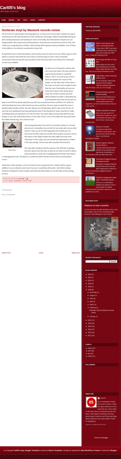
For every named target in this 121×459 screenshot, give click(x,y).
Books (11, 20)
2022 (89, 277)
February (93, 308)
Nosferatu (17, 181)
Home (3, 20)
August (92, 295)
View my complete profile (96, 424)
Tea (18, 20)
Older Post (76, 253)
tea (89, 353)
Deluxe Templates (55, 450)
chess (90, 356)
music (11, 181)
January (92, 316)
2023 (89, 274)
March (92, 304)
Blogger (105, 438)
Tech (25, 20)
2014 (89, 329)
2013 (89, 332)
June (91, 298)
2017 (89, 320)
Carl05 (103, 398)
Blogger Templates (32, 450)
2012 (89, 335)
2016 (89, 323)
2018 (89, 290)
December (93, 292)
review (24, 181)
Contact (41, 20)
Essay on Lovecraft (102, 127)
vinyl (30, 181)
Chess (32, 20)
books (90, 348)
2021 (89, 280)
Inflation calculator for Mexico (106, 110)
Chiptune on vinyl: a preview (96, 205)
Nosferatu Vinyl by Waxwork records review (31, 30)
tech (89, 351)
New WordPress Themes (90, 450)
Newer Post (6, 253)
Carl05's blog (12, 7)
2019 (89, 287)
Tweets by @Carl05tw (93, 30)
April (91, 301)
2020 (89, 283)
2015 (89, 326)
